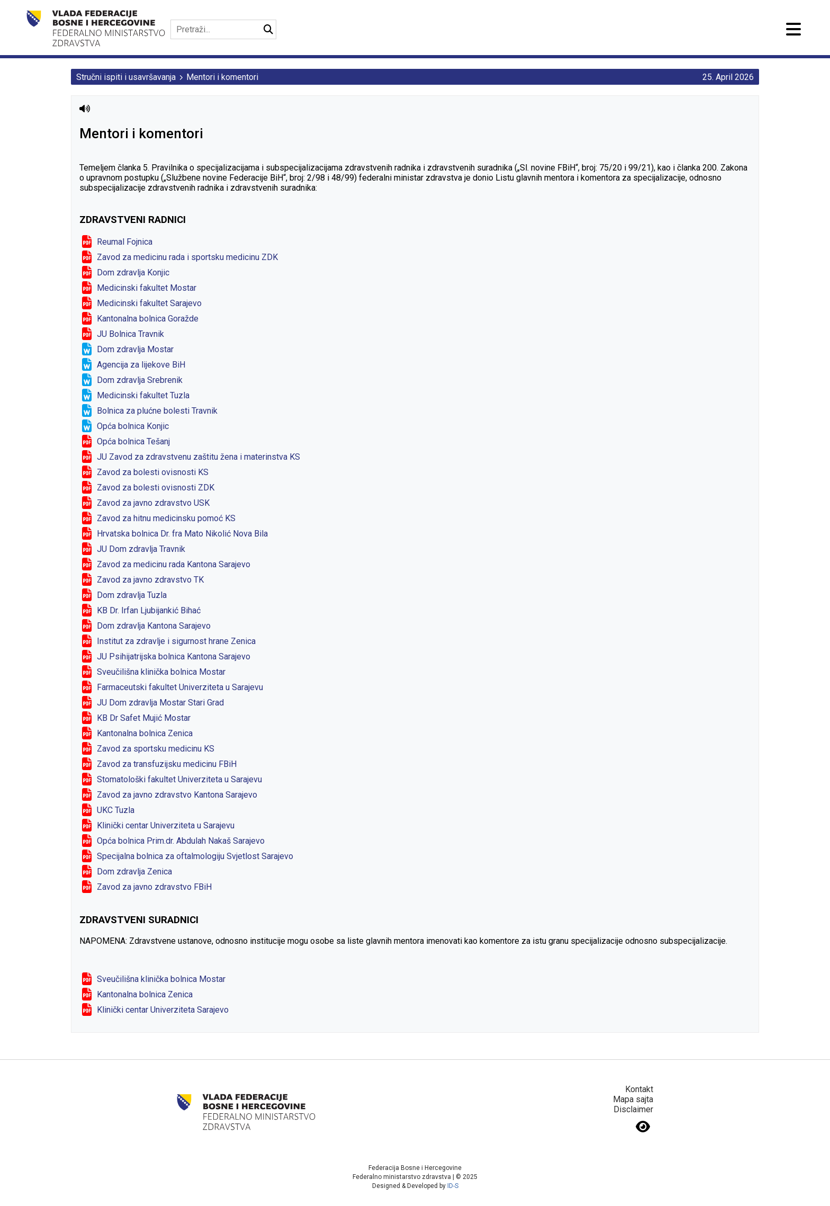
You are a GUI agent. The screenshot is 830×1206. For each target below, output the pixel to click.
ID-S (452, 1186)
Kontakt (639, 1089)
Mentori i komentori (222, 77)
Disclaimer (633, 1109)
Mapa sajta (633, 1099)
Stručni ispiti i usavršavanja (126, 77)
